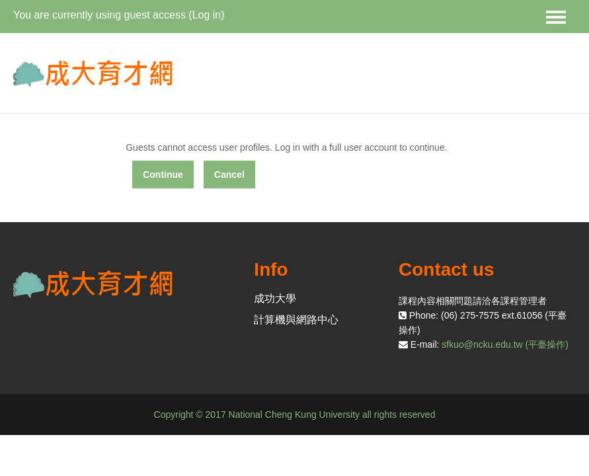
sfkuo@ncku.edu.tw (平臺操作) (505, 344)
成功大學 (275, 298)
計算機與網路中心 (296, 319)
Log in (206, 14)
